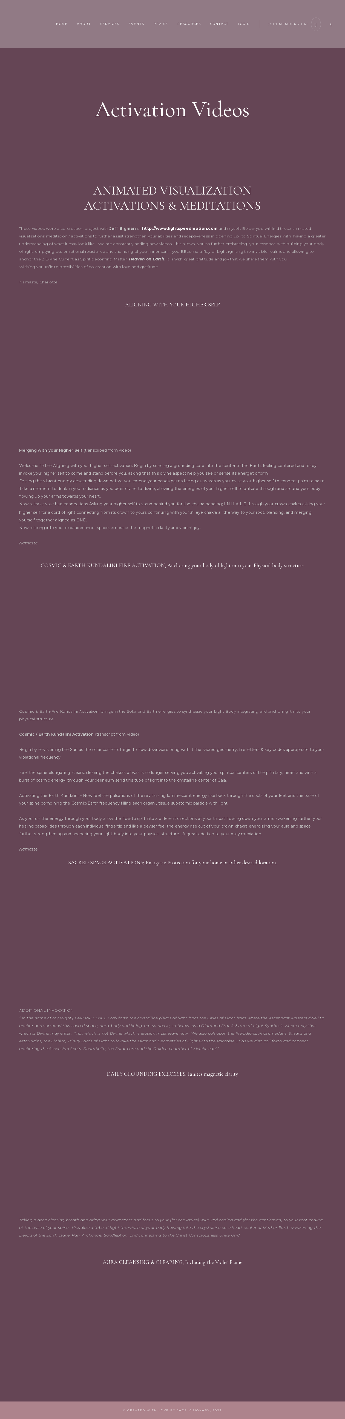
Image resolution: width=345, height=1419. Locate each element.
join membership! (292, 23)
